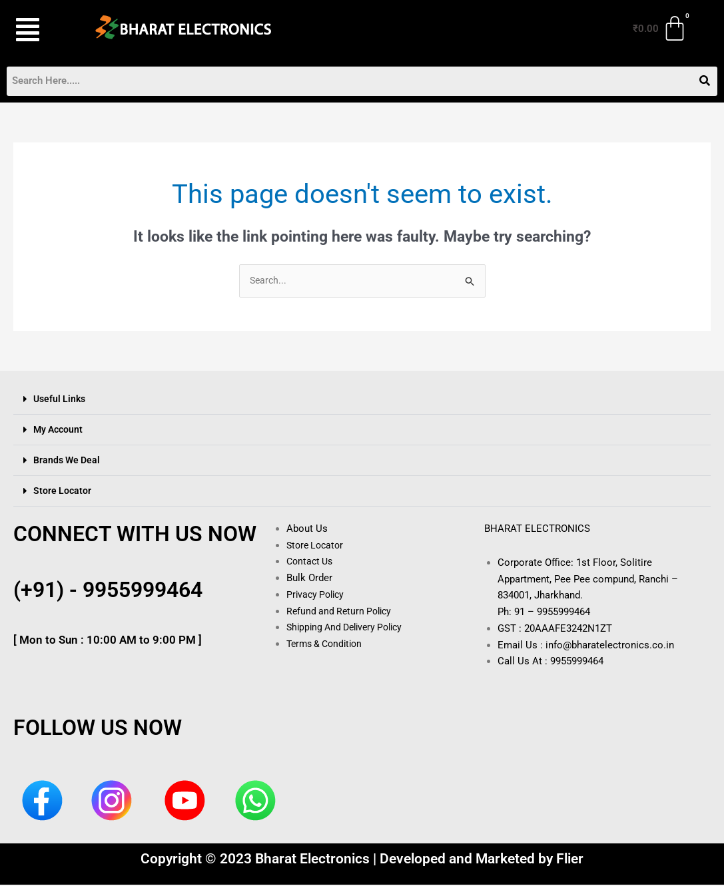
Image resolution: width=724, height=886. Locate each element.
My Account (59, 431)
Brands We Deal (68, 461)
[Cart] (660, 29)
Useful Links (61, 400)
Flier (569, 860)
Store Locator (63, 492)
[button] (39, 30)
